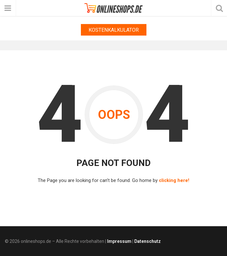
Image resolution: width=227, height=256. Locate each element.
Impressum (119, 241)
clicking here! (174, 180)
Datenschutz (147, 241)
